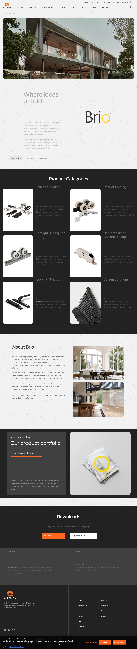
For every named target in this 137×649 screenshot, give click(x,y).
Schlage (86, 2)
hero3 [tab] (125, 72)
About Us (83, 7)
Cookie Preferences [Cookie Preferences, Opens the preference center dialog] (90, 642)
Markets (63, 7)
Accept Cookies (119, 642)
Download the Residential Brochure (22, 453)
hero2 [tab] (128, 72)
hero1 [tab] (126, 72)
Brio (92, 2)
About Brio (30, 158)
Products (21, 7)
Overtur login (116, 2)
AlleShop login (107, 2)
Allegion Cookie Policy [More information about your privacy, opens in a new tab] (16, 647)
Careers (99, 2)
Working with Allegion (49, 7)
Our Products (16, 158)
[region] (68, 642)
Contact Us (125, 2)
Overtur (93, 7)
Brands (73, 7)
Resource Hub (33, 7)
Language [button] (130, 2)
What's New (104, 7)
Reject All (105, 642)
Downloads (44, 158)
